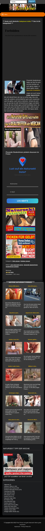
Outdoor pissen (25, 261)
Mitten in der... (32, 366)
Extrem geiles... (32, 339)
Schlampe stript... (14, 393)
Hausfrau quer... (14, 313)
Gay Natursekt (8, 493)
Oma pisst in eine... (14, 419)
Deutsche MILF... (33, 419)
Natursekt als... (32, 393)
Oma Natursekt (8, 501)
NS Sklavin (7, 499)
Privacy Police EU (26, 526)
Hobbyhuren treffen (25, 21)
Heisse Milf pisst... (14, 286)
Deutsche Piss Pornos (10, 488)
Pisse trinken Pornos (9, 504)
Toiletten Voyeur (8, 510)
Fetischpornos (8, 491)
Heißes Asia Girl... (14, 339)
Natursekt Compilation (33, 90)
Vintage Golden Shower (10, 511)
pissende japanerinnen (31, 265)
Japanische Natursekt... (32, 313)
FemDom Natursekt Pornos (11, 489)
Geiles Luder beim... (14, 366)
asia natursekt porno (16, 265)
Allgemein (6, 484)
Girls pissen (16, 261)
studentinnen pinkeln (12, 266)
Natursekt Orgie (8, 498)
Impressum (17, 526)
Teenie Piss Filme (8, 506)
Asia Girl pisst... (33, 286)
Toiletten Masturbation (10, 508)
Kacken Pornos (8, 496)
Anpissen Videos (8, 486)
